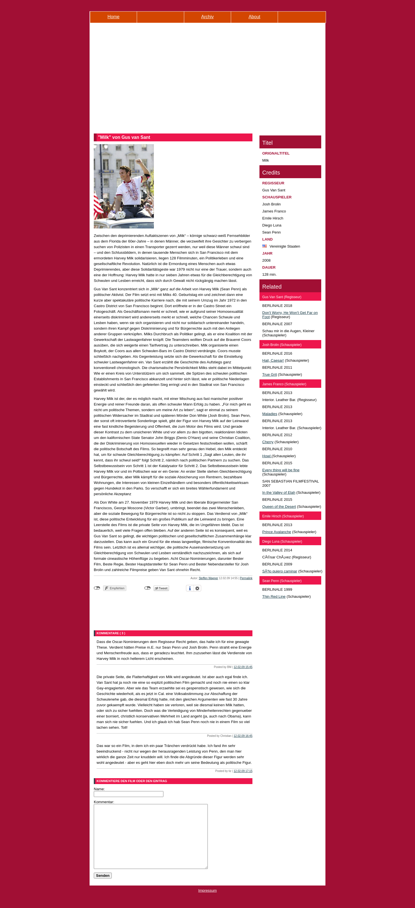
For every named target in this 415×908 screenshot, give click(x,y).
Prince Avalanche (276, 532)
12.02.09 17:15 (243, 771)
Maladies (269, 414)
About (254, 16)
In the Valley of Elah (278, 492)
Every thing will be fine (281, 470)
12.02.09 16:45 (243, 735)
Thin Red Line (274, 596)
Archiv (207, 16)
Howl (267, 456)
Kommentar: (104, 802)
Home (114, 16)
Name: (99, 789)
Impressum (207, 903)
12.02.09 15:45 (243, 667)
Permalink (246, 578)
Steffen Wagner (208, 578)
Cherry (267, 442)
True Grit (269, 374)
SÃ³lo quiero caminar (279, 571)
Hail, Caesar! (273, 360)
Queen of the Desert (279, 506)
